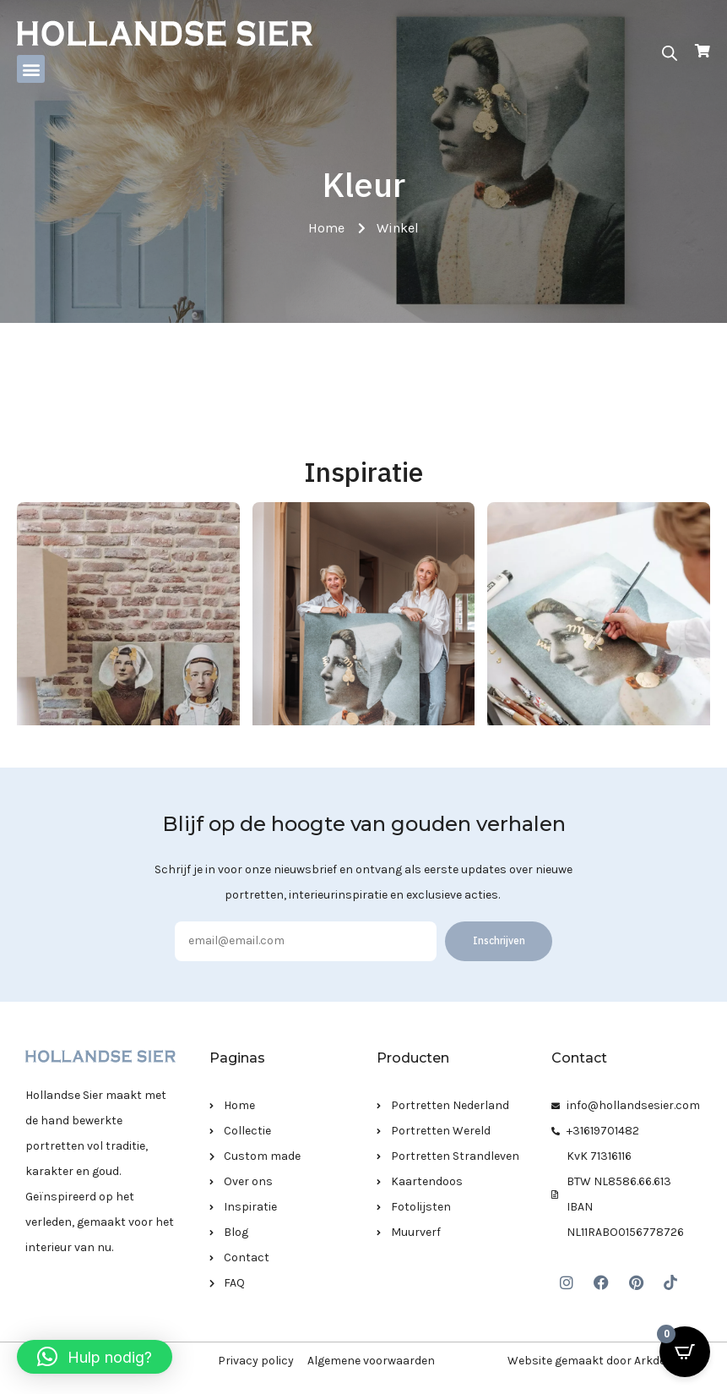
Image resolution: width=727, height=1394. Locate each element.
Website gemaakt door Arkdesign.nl (604, 1360)
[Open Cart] (702, 51)
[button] (31, 69)
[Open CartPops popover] (684, 1351)
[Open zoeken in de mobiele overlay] (669, 51)
